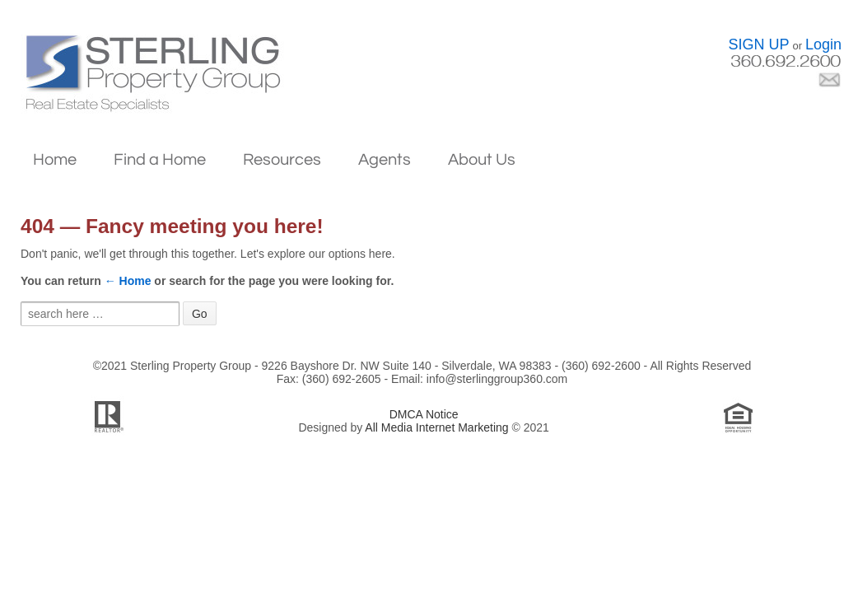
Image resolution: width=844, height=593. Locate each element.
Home (55, 160)
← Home (128, 280)
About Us (481, 160)
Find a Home (160, 160)
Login (823, 44)
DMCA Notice (424, 414)
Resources (282, 160)
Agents (384, 160)
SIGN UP (759, 44)
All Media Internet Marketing (436, 427)
